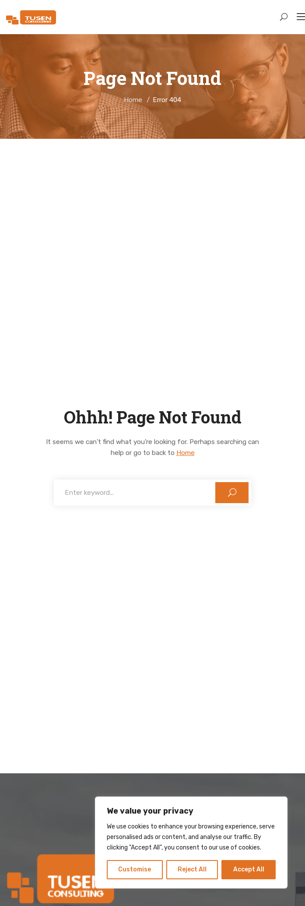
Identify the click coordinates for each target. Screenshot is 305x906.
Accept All (248, 869)
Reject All (192, 869)
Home (133, 100)
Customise (134, 869)
